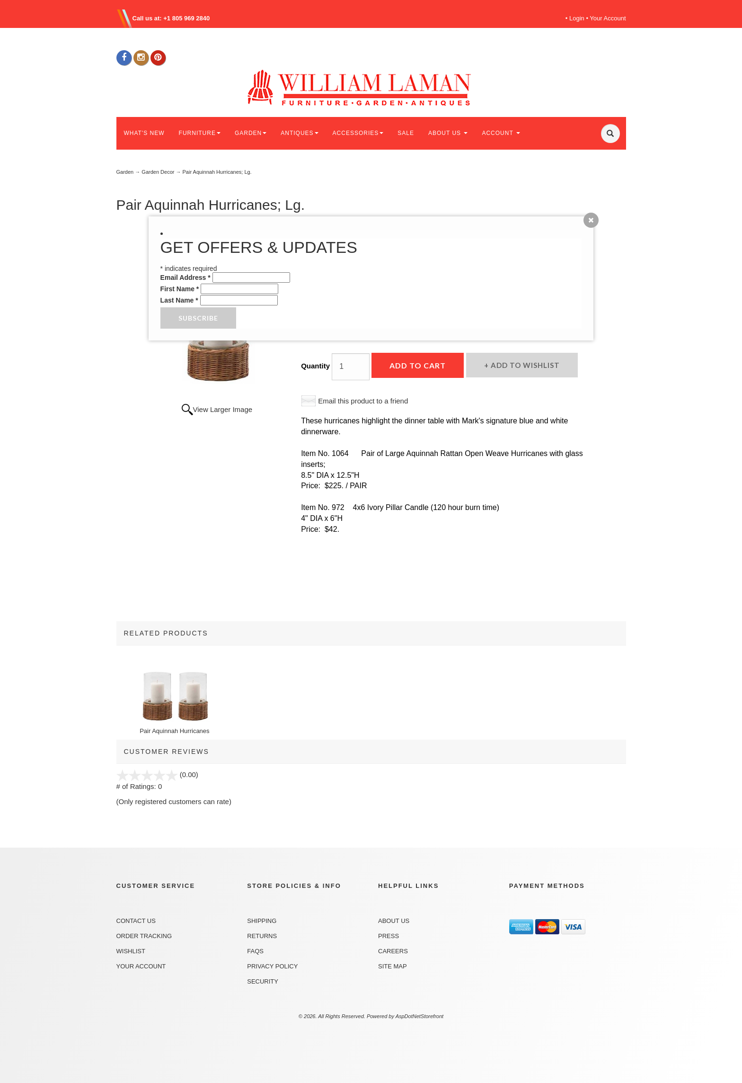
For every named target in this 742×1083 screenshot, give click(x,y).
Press (388, 936)
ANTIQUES (299, 133)
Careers (393, 951)
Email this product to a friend (363, 401)
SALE (406, 133)
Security (262, 981)
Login (576, 18)
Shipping (261, 920)
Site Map (392, 966)
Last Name (179, 300)
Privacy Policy (272, 966)
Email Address (185, 277)
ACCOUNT (501, 133)
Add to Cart (417, 365)
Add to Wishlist (524, 365)
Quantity (315, 366)
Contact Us (136, 920)
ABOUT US (448, 133)
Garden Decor (157, 172)
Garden (125, 172)
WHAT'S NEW (144, 133)
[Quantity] (351, 366)
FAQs (255, 951)
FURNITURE (200, 133)
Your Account (608, 18)
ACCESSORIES (358, 133)
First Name (179, 289)
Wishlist (130, 951)
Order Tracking (144, 936)
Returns (262, 936)
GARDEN (250, 133)
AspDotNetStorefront (420, 1016)
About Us (393, 920)
